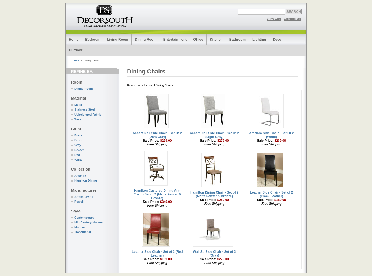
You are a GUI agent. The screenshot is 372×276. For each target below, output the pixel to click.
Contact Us (292, 19)
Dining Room (146, 39)
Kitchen (216, 39)
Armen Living (83, 196)
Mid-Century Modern (88, 222)
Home (73, 39)
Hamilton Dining (85, 180)
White (78, 159)
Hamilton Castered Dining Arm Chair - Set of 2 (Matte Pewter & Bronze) (157, 194)
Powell (79, 201)
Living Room (117, 39)
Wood (78, 119)
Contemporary (84, 217)
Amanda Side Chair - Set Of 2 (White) (271, 135)
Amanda (80, 175)
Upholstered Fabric (87, 114)
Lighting (259, 39)
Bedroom (92, 39)
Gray (77, 145)
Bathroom (237, 39)
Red (77, 154)
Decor (278, 39)
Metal (78, 104)
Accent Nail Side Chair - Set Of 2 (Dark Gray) (157, 135)
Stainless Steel (84, 109)
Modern (79, 227)
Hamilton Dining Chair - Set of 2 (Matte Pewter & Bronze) (214, 194)
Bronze (79, 140)
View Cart (274, 19)
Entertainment (175, 39)
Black (78, 135)
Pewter (79, 150)
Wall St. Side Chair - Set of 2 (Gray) (214, 253)
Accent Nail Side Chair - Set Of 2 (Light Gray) (214, 135)
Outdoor (75, 50)
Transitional (82, 232)
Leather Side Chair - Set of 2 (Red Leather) (157, 253)
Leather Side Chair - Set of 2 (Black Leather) (271, 194)
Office (198, 39)
